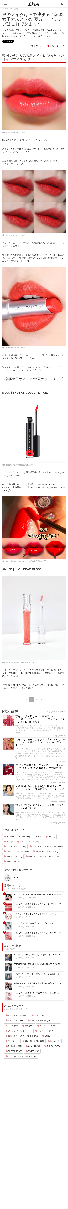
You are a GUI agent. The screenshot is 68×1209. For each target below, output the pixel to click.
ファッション (12, 1161)
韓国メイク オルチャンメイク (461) (42, 856)
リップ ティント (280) (15, 846)
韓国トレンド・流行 (15, 1184)
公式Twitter (37, 1181)
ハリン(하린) (19, 898)
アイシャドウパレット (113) (18, 1031)
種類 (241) (27, 1026)
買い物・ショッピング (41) (45, 851)
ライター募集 (38, 1173)
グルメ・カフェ (13, 1177)
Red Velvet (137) (14, 1046)
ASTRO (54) (12, 1041)
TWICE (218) (32, 1051)
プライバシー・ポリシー (43, 1161)
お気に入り (53, 46)
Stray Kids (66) (33, 1046)
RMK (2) (8, 842)
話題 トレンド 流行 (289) (17, 851)
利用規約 (36, 1157)
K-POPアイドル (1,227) (48, 1026)
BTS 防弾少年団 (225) (33, 1041)
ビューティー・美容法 (16, 1173)
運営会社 (36, 1153)
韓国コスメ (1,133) (13, 856)
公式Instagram (38, 1177)
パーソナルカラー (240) (17, 1015)
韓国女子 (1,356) (12, 861)
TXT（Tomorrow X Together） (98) (21, 1056)
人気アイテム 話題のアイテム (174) (46, 846)
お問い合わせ (38, 1165)
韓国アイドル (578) (44, 1031)
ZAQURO (53, 783)
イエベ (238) (12, 1026)
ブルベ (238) (38, 1015)
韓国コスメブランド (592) (39, 1020)
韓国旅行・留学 (13, 1157)
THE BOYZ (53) (52, 1046)
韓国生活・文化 (13, 1192)
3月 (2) (46, 1036)
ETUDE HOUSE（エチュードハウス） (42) (23, 837)
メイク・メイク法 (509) (28, 842)
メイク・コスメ (13, 1165)
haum (53, 823)
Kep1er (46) (54, 1041)
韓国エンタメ (12, 1153)
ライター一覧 (38, 1169)
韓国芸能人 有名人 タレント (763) (22, 1036)
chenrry (53, 801)
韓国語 (9, 1188)
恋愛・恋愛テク (13, 1180)
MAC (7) (50, 837)
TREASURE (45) (14, 1051)
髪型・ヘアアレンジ (15, 1169)
